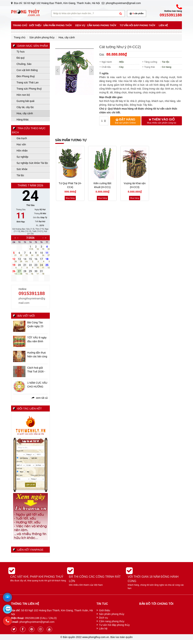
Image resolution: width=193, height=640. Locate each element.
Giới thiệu (104, 610)
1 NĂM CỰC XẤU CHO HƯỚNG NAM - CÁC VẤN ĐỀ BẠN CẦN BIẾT (37, 385)
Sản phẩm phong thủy (111, 614)
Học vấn (21, 144)
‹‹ (15, 238)
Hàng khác (23, 119)
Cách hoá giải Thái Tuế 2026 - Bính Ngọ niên (36, 369)
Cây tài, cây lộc (25, 107)
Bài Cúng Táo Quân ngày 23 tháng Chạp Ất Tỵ (37, 324)
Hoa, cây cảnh (25, 113)
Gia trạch (22, 138)
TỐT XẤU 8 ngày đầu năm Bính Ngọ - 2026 (37, 339)
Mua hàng (70, 198)
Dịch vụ (103, 617)
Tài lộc (20, 175)
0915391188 (32, 293)
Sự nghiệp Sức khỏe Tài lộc (32, 162)
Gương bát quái (25, 101)
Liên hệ (103, 628)
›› (45, 238)
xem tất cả (40, 397)
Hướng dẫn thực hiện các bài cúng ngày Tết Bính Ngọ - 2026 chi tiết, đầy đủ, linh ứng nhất (37, 354)
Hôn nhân (22, 150)
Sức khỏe (22, 169)
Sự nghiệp (22, 156)
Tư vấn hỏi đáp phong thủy (114, 624)
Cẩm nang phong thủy (111, 621)
